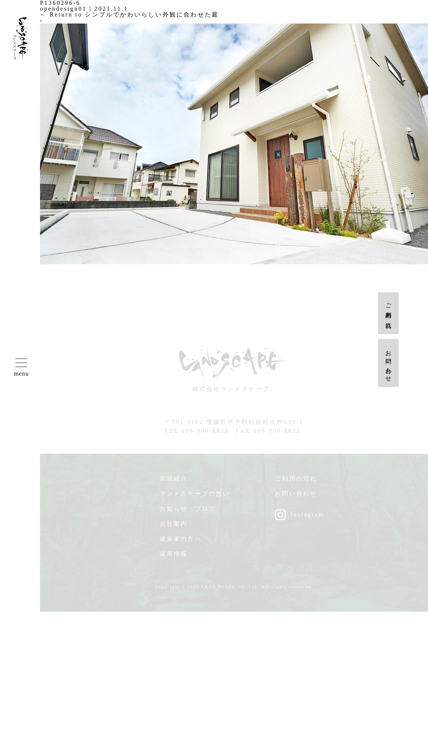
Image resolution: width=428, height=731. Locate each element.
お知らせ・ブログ (188, 511)
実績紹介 (174, 481)
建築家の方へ (181, 541)
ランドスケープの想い (195, 496)
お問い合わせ (296, 496)
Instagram (307, 517)
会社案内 (174, 526)
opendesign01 (63, 9)
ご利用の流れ (296, 481)
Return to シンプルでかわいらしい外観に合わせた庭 (129, 14)
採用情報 (174, 556)
